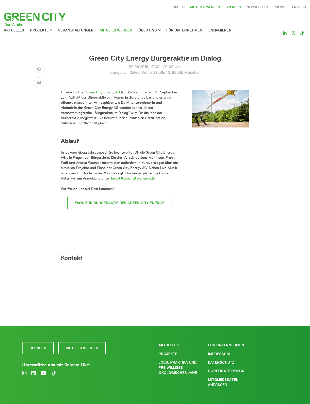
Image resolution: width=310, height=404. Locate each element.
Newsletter (257, 7)
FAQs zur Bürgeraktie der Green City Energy (119, 203)
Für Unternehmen (226, 345)
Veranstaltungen (76, 30)
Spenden (233, 7)
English (299, 7)
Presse (280, 7)
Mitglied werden (205, 7)
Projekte (39, 30)
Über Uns (147, 30)
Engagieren (220, 30)
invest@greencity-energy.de (133, 178)
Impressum (219, 354)
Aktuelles (14, 30)
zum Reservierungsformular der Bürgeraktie (119, 220)
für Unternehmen (184, 30)
